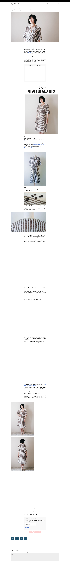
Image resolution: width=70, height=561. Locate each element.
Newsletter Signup (47, 0)
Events (48, 3)
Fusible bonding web (28, 147)
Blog (51, 3)
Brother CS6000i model (38, 143)
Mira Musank (14, 10)
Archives (52, 0)
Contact (58, 0)
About (55, 3)
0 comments (23, 10)
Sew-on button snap (28, 140)
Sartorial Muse (30, 52)
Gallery (44, 3)
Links (55, 0)
